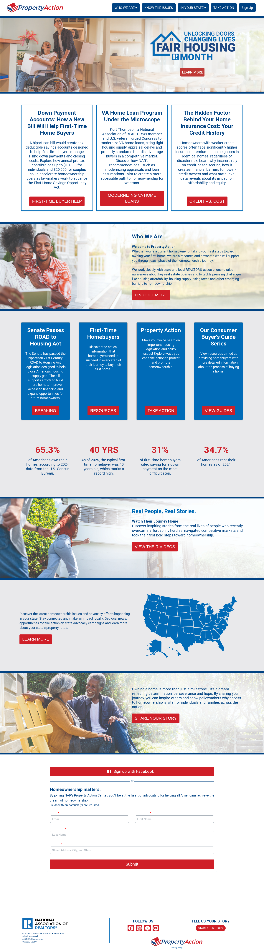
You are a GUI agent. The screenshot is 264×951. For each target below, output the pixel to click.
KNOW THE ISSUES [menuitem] (157, 8)
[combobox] (132, 850)
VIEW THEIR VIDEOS (155, 546)
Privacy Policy (176, 948)
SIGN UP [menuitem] (246, 8)
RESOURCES (103, 410)
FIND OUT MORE (151, 295)
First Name (143, 813)
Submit (132, 864)
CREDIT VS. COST (207, 201)
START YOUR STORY (210, 928)
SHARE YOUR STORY (156, 718)
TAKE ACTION (161, 410)
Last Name (58, 828)
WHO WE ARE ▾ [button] (124, 8)
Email (54, 813)
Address (58, 844)
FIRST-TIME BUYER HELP (57, 201)
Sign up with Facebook (130, 771)
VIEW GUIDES (218, 410)
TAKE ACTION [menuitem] (222, 8)
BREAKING (45, 410)
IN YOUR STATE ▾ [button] (192, 8)
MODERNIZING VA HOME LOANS (132, 198)
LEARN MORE (35, 639)
